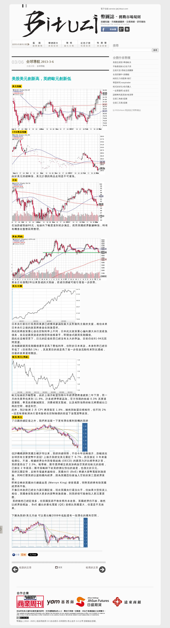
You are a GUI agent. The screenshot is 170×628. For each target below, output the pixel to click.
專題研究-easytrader (122, 82)
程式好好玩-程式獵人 (122, 86)
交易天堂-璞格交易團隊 (123, 70)
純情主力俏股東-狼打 (122, 78)
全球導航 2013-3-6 (40, 62)
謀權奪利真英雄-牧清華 (123, 95)
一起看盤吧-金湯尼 (121, 90)
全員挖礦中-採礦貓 (121, 74)
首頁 (60, 567)
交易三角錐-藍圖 (120, 99)
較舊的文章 (92, 567)
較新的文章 (25, 567)
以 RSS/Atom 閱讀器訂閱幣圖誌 (127, 110)
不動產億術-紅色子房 (122, 66)
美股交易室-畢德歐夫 (122, 62)
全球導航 (41, 66)
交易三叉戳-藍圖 (120, 103)
